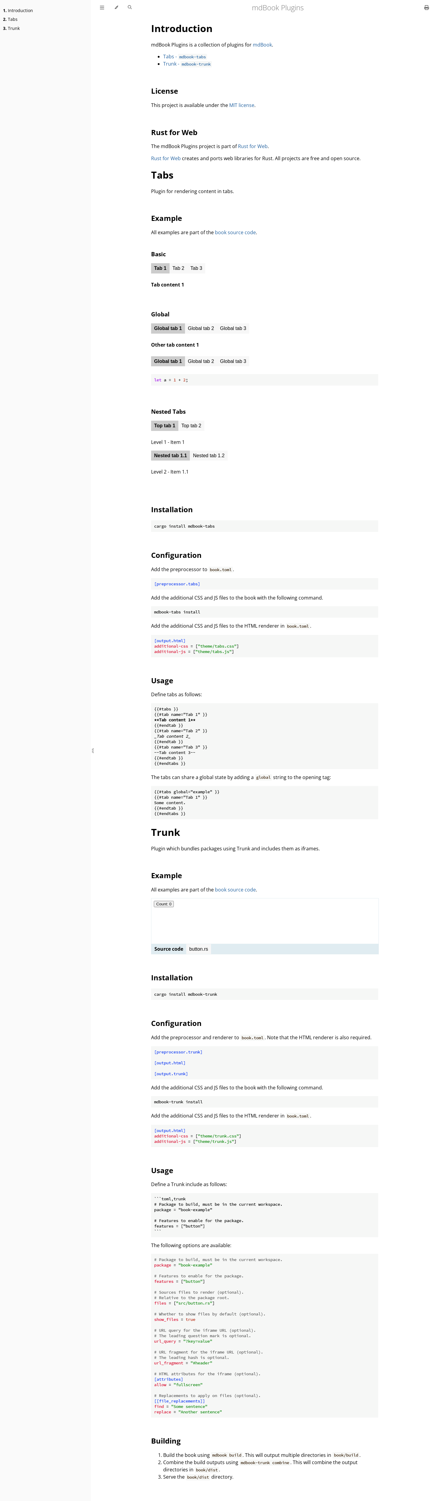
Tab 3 (196, 268)
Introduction (18, 10)
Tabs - (185, 56)
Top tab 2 (191, 425)
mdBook (262, 44)
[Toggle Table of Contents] (102, 7)
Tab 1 (160, 268)
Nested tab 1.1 (170, 455)
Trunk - (187, 63)
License (164, 91)
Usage (162, 680)
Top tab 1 (164, 425)
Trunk (11, 28)
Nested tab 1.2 (208, 455)
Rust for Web (174, 132)
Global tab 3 (233, 328)
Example (166, 218)
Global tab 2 (201, 328)
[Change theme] (116, 7)
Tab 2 (178, 268)
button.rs (198, 949)
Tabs (10, 19)
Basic (158, 254)
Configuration (176, 555)
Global (160, 314)
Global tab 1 (168, 328)
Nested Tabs (168, 411)
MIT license (241, 105)
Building (166, 1441)
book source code (235, 232)
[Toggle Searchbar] (130, 7)
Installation (172, 509)
